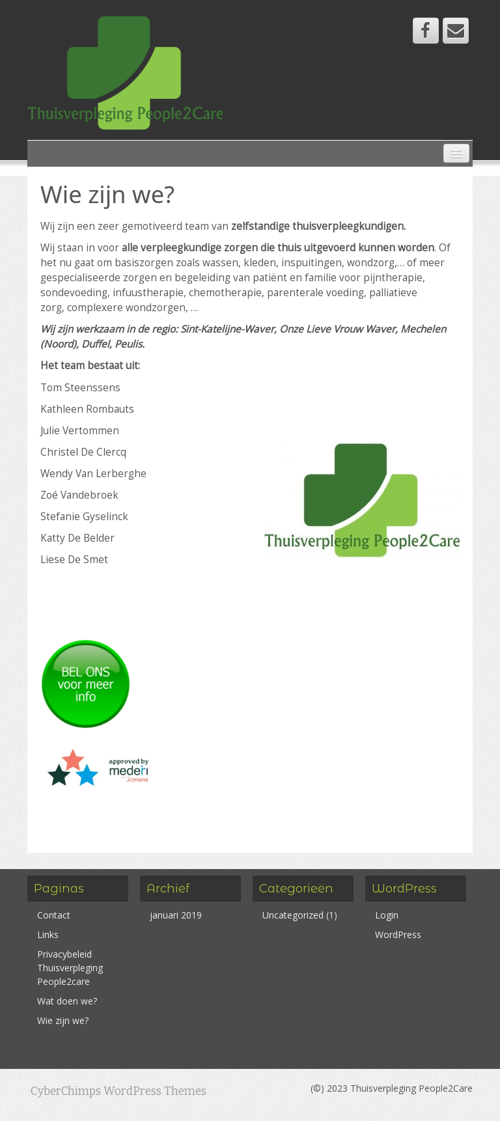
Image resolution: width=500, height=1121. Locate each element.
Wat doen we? (67, 1001)
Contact (53, 915)
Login (386, 915)
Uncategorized (293, 915)
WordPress (398, 934)
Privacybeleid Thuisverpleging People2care (70, 968)
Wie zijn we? (63, 1020)
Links (48, 934)
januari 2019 (176, 915)
